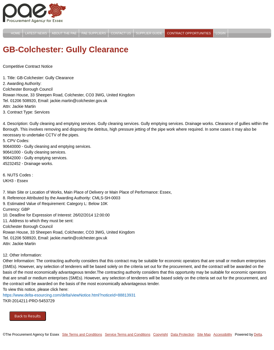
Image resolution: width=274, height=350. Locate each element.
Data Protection (182, 335)
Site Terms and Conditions (82, 335)
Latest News (36, 33)
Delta (258, 335)
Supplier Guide (149, 33)
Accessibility (222, 335)
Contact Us (121, 33)
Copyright (160, 335)
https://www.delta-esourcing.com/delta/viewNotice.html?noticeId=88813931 (69, 295)
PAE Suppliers (93, 33)
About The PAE (64, 33)
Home (15, 33)
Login (220, 33)
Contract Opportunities (189, 33)
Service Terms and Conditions (127, 335)
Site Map (204, 335)
